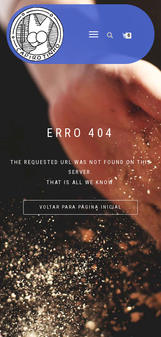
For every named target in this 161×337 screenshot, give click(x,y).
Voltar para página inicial (80, 207)
